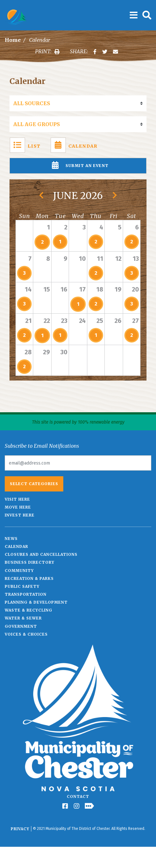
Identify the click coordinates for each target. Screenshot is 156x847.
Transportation (26, 594)
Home (13, 40)
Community (19, 570)
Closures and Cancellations (41, 554)
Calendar (74, 145)
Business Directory (29, 562)
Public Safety (22, 586)
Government (21, 626)
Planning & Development (36, 602)
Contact (78, 796)
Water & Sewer (23, 618)
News (11, 538)
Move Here (18, 507)
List (25, 145)
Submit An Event (78, 165)
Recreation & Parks (29, 578)
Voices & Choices (26, 634)
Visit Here (17, 499)
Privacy (20, 828)
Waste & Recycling (28, 610)
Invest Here (19, 515)
